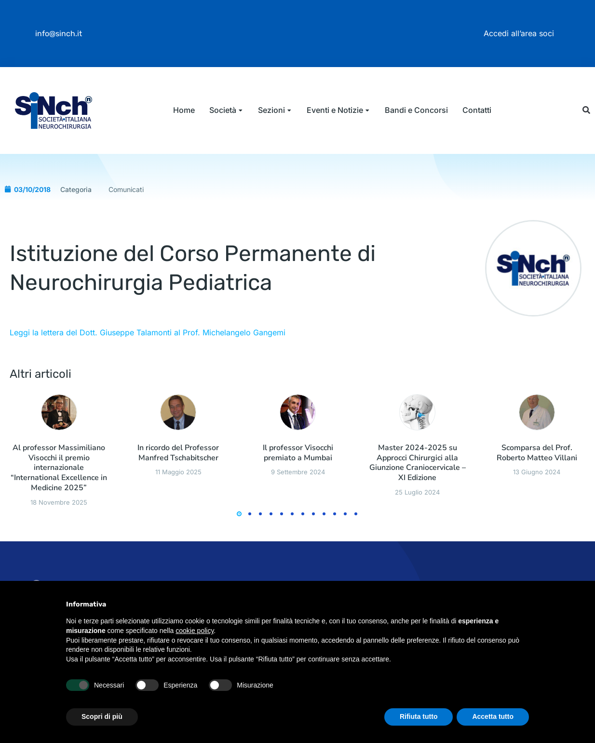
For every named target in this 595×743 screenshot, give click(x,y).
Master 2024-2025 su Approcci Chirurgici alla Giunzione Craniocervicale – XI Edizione (417, 525)
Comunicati (126, 251)
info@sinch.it (58, 33)
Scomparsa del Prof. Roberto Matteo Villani (537, 515)
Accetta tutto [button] (493, 716)
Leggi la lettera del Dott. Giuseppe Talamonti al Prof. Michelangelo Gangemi (147, 394)
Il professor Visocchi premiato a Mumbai (298, 515)
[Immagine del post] (59, 474)
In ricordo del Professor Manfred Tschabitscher (178, 515)
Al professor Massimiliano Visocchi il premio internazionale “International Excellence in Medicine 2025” (59, 530)
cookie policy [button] (195, 630)
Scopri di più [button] (101, 716)
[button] (587, 141)
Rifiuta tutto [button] (419, 716)
